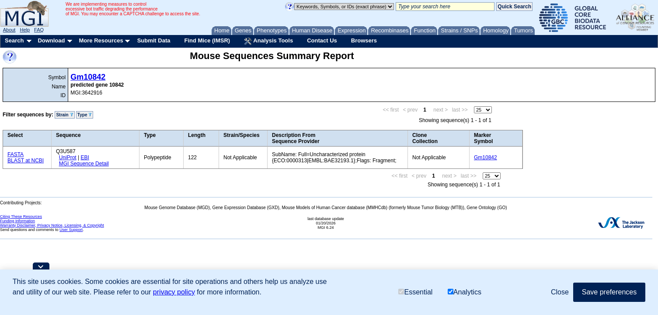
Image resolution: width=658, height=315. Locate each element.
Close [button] (560, 292)
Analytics (464, 292)
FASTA (15, 154)
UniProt (68, 157)
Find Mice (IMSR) (207, 40)
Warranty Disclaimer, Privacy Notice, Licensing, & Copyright (52, 225)
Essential (415, 292)
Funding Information (17, 221)
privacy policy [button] (174, 292)
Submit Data (154, 40)
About (9, 29)
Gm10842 (87, 77)
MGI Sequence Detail (84, 164)
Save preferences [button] (609, 292)
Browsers (364, 40)
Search (14, 40)
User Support (71, 230)
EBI (84, 157)
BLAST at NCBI (25, 161)
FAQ (39, 29)
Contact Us (322, 40)
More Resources (101, 40)
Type (84, 114)
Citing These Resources (21, 216)
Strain (64, 114)
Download (51, 40)
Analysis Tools (268, 41)
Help (25, 29)
